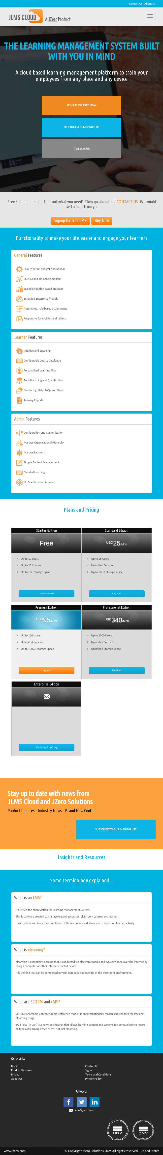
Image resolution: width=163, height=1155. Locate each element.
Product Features (21, 1070)
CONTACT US (127, 201)
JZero (52, 19)
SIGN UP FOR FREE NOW (81, 105)
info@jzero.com (84, 1110)
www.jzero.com (15, 1151)
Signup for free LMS (70, 220)
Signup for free (46, 593)
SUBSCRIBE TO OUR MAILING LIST (116, 829)
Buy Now (102, 220)
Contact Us (135, 3)
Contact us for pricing (46, 747)
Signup (89, 1070)
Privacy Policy (93, 1078)
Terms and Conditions (98, 1074)
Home (14, 1066)
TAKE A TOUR (81, 148)
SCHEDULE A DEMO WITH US (81, 127)
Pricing (15, 1074)
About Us (150, 3)
